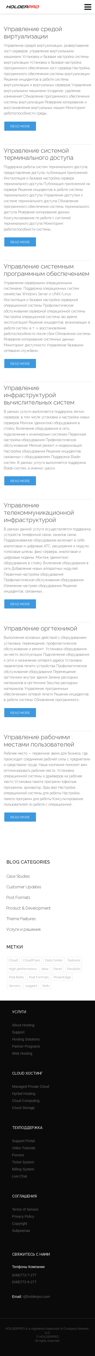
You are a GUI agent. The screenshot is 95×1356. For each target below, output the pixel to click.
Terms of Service (25, 1209)
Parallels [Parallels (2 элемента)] (73, 969)
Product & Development (28, 908)
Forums (18, 1155)
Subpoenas (21, 1231)
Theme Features (21, 918)
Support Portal (23, 1141)
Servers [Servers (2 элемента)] (14, 986)
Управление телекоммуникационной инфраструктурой (39, 513)
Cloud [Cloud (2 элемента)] (13, 960)
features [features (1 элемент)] (74, 960)
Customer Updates (23, 887)
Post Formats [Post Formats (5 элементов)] (39, 977)
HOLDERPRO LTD (22, 7)
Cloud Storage (23, 1108)
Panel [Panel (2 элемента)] (57, 969)
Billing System (23, 1169)
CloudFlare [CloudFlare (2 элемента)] (31, 960)
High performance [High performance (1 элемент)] (22, 969)
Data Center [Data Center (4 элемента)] (54, 960)
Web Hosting (22, 1053)
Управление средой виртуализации (33, 32)
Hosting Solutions (26, 1039)
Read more (20, 126)
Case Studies (18, 876)
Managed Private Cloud (30, 1086)
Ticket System (23, 1162)
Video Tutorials (23, 1148)
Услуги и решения (23, 929)
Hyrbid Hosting (23, 1094)
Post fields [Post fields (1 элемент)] (16, 977)
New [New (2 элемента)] (45, 969)
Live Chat (19, 1176)
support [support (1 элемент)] (31, 986)
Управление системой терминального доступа (38, 154)
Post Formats (18, 897)
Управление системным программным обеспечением (46, 270)
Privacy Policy (23, 1216)
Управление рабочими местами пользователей (39, 740)
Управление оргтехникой (40, 628)
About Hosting (23, 1025)
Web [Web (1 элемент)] (45, 986)
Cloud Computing (26, 1101)
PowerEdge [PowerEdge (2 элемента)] (62, 977)
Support (18, 1032)
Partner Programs (26, 1046)
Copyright (19, 1224)
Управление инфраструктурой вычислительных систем (39, 395)
